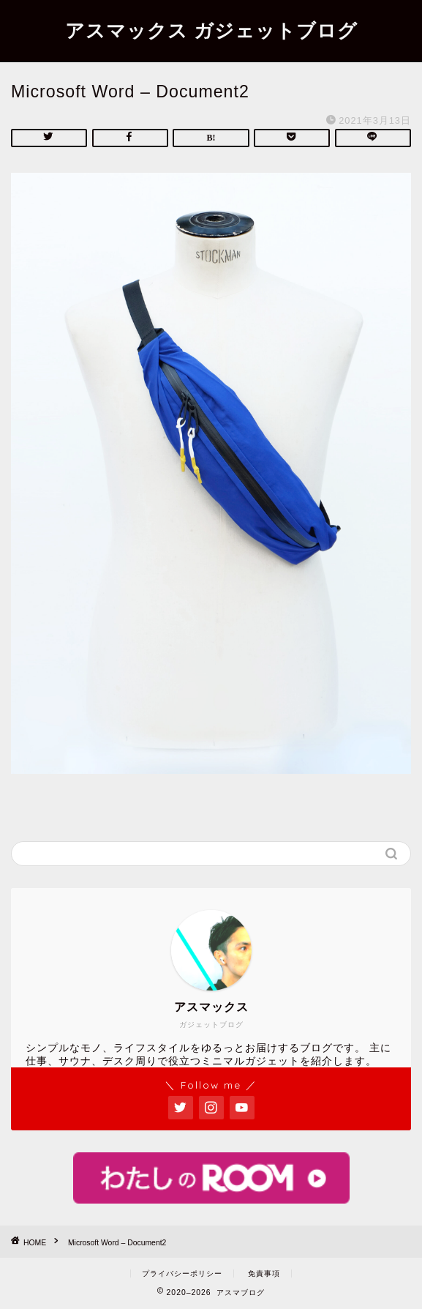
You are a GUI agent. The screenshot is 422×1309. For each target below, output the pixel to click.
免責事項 (264, 1273)
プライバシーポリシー (182, 1273)
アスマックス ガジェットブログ (211, 30)
